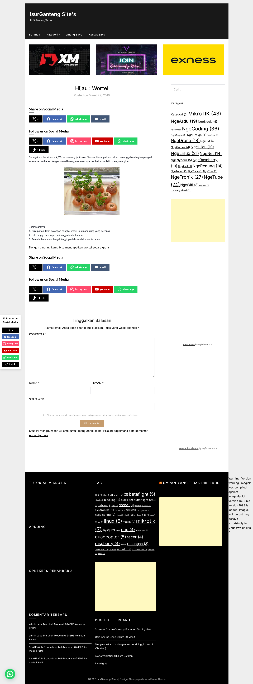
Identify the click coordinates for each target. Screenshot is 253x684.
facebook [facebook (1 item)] (120, 510)
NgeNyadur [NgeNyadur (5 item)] (181, 160)
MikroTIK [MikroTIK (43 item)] (204, 114)
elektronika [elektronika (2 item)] (104, 510)
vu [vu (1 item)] (134, 549)
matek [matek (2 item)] (129, 521)
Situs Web (36, 399)
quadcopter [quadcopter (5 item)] (110, 536)
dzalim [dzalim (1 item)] (146, 505)
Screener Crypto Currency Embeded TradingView (123, 629)
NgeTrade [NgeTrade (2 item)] (195, 171)
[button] (10, 674)
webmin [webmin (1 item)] (142, 549)
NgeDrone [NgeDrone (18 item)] (185, 140)
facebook (54, 119)
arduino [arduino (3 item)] (119, 494)
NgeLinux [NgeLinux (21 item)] (185, 153)
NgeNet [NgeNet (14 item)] (211, 153)
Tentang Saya (73, 34)
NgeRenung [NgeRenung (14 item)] (208, 166)
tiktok (38, 150)
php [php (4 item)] (128, 529)
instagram (78, 141)
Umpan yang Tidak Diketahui (192, 483)
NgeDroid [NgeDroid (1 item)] (212, 135)
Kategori (52, 34)
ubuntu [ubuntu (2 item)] (124, 549)
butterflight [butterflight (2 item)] (143, 500)
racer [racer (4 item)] (135, 537)
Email (98, 382)
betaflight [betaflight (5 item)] (142, 494)
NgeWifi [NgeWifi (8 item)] (189, 185)
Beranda (34, 34)
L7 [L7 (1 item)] (146, 515)
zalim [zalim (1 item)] (101, 554)
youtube (102, 141)
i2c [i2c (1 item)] (126, 515)
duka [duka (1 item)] (138, 505)
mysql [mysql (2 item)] (108, 530)
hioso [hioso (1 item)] (119, 515)
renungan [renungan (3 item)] (137, 544)
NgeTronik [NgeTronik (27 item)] (187, 177)
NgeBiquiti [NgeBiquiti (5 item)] (207, 121)
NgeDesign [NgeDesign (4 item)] (196, 135)
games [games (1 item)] (145, 510)
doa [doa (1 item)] (115, 505)
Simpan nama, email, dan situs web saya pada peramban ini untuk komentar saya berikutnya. (92, 415)
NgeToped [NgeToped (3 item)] (179, 171)
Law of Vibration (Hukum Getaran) (114, 655)
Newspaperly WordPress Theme (147, 679)
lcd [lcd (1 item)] (100, 522)
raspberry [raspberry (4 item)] (107, 543)
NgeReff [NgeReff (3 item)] (185, 166)
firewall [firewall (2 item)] (133, 510)
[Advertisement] (198, 220)
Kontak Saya (97, 34)
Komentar (37, 334)
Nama (34, 382)
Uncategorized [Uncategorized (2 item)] (180, 190)
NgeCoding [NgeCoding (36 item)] (200, 129)
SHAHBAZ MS (37, 647)
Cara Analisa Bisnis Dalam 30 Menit (115, 636)
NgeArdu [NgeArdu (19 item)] (184, 121)
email (100, 119)
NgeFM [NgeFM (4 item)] (207, 141)
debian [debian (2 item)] (104, 505)
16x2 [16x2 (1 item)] (98, 495)
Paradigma (101, 663)
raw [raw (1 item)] (123, 544)
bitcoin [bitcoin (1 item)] (99, 500)
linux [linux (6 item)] (113, 521)
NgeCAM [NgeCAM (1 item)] (176, 130)
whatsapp (78, 119)
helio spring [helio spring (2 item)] (105, 514)
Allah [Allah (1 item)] (106, 495)
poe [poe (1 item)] (138, 530)
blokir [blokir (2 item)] (127, 500)
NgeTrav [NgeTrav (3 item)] (210, 171)
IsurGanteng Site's (53, 14)
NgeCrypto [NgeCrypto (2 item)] (178, 135)
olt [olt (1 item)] (118, 530)
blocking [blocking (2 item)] (112, 500)
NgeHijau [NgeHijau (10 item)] (202, 147)
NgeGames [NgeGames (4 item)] (180, 147)
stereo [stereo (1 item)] (112, 549)
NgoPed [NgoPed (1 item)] (204, 185)
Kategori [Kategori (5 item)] (179, 114)
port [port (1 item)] (145, 530)
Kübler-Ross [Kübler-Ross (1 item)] (137, 515)
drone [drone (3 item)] (126, 505)
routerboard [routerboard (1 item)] (101, 549)
